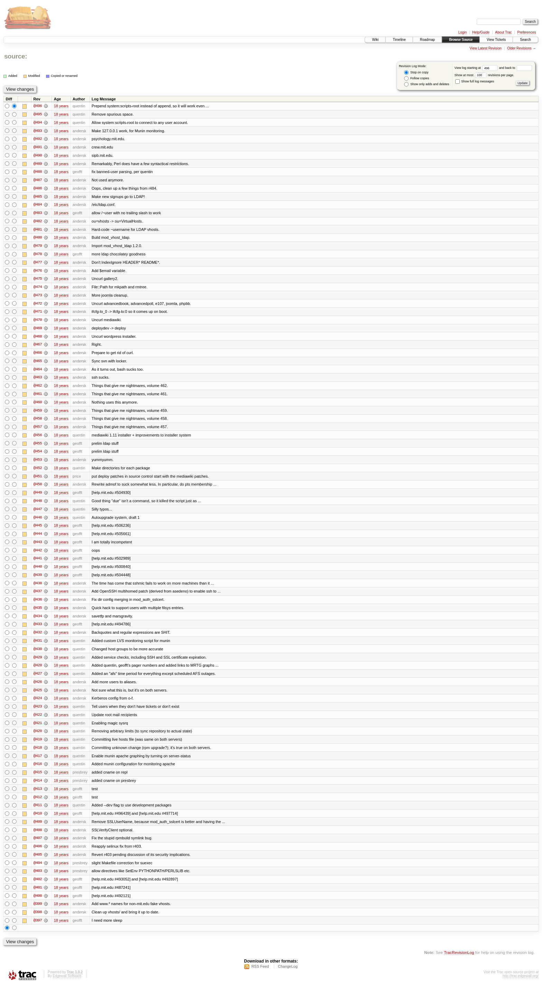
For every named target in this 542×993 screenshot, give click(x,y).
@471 (38, 313)
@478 (38, 255)
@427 (38, 679)
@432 (38, 637)
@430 (38, 654)
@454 (38, 455)
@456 (38, 438)
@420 (38, 737)
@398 (38, 920)
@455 (38, 446)
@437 (38, 596)
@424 (38, 704)
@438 (38, 587)
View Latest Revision (485, 48)
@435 (38, 612)
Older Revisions (519, 48)
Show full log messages (474, 81)
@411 (38, 812)
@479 (38, 247)
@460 (38, 405)
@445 (38, 529)
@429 (38, 662)
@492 (38, 139)
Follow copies (416, 78)
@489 (38, 164)
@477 (38, 264)
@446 (38, 521)
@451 (38, 479)
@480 (38, 239)
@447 (38, 513)
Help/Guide (480, 32)
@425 (38, 695)
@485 (38, 197)
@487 (38, 180)
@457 (38, 430)
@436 (38, 604)
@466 (38, 355)
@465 (38, 363)
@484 (38, 205)
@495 (38, 114)
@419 (38, 745)
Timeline (399, 40)
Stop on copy (416, 72)
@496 (38, 106)
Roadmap (427, 40)
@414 (38, 787)
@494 (38, 122)
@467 (38, 347)
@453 (38, 463)
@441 (38, 563)
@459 (38, 413)
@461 (38, 396)
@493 (38, 131)
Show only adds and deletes (426, 84)
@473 (38, 297)
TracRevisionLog (459, 960)
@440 (38, 571)
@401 (38, 895)
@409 (38, 828)
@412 (38, 803)
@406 (38, 853)
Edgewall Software (67, 984)
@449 (38, 496)
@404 (38, 870)
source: (15, 56)
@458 (38, 421)
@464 (38, 371)
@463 (38, 380)
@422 (38, 720)
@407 (38, 845)
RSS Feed (260, 974)
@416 (38, 770)
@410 (38, 820)
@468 (38, 338)
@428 (38, 671)
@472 (38, 305)
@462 (38, 388)
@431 (38, 646)
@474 (38, 288)
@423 (38, 712)
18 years (61, 106)
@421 (38, 729)
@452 (38, 471)
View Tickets (496, 40)
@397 (38, 928)
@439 (38, 579)
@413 (38, 795)
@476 (38, 272)
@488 (38, 172)
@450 (38, 488)
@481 (38, 230)
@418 (38, 754)
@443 (38, 546)
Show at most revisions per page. (484, 75)
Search (525, 40)
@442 (38, 554)
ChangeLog (288, 974)
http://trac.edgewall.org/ (521, 984)
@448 (38, 504)
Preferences (526, 32)
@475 (38, 280)
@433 (38, 629)
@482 (38, 222)
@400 (38, 903)
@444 (38, 538)
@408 (38, 837)
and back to (515, 68)
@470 (38, 322)
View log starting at (477, 68)
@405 (38, 862)
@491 (38, 147)
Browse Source (461, 40)
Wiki (375, 40)
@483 (38, 214)
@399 (38, 911)
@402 (38, 887)
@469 (38, 330)
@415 (38, 779)
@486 (38, 189)
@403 (38, 878)
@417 (38, 762)
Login (462, 32)
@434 (38, 621)
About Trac (503, 32)
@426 (38, 687)
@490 (38, 156)
